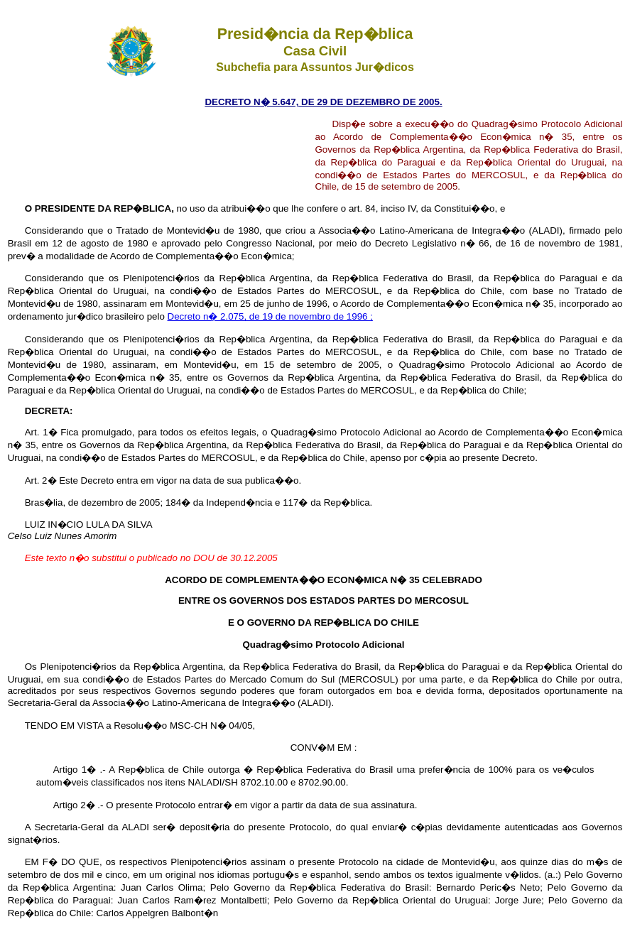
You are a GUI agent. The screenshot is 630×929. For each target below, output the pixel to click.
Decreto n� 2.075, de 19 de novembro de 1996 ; (270, 316)
